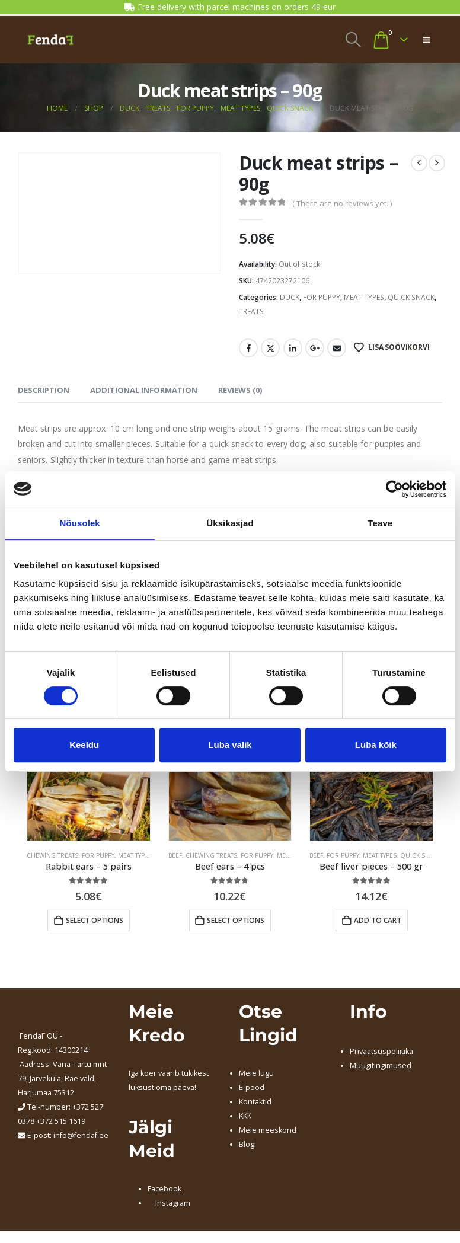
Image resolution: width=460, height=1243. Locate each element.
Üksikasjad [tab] (229, 523)
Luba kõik (376, 745)
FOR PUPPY (321, 297)
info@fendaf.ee (80, 1135)
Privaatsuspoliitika (381, 1051)
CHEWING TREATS (52, 855)
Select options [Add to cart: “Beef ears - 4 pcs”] (235, 920)
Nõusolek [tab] (80, 523)
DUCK (289, 297)
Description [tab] (43, 390)
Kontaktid (255, 1102)
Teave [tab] (380, 523)
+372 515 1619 (60, 1121)
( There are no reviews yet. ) (342, 203)
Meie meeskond (267, 1130)
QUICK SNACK (411, 297)
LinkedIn (292, 347)
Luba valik (229, 745)
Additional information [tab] (143, 390)
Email (336, 347)
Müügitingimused (380, 1065)
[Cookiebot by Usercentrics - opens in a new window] (394, 489)
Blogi (247, 1144)
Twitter (270, 347)
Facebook (248, 347)
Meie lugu (256, 1073)
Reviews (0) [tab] (240, 390)
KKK (245, 1116)
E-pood (251, 1087)
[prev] (419, 163)
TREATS (251, 311)
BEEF (175, 855)
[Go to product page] (88, 779)
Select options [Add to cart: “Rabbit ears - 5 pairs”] (94, 920)
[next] (437, 163)
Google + (314, 347)
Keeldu (84, 745)
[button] (353, 39)
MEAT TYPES (364, 297)
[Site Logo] (50, 39)
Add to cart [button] (377, 920)
